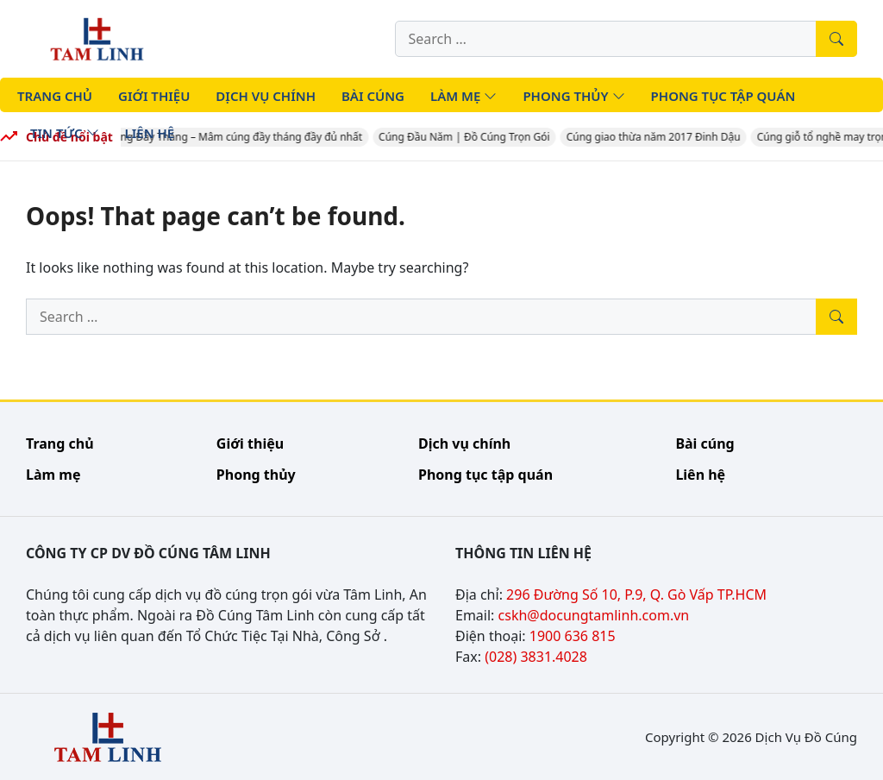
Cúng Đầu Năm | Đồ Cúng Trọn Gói (467, 136)
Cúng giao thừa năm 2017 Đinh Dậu (655, 136)
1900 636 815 (572, 635)
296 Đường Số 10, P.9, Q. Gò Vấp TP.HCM (636, 594)
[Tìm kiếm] (836, 39)
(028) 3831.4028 (536, 656)
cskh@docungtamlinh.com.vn (594, 615)
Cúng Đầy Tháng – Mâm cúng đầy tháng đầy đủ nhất (237, 136)
